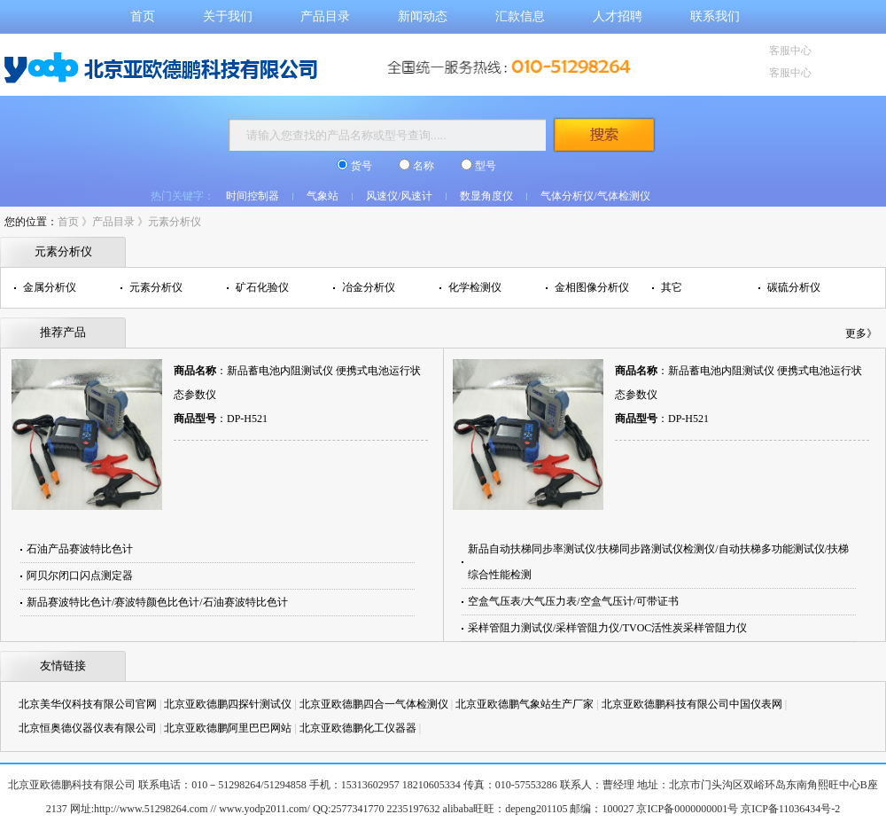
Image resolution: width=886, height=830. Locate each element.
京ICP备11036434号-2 (790, 809)
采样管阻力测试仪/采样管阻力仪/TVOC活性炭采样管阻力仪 (607, 628)
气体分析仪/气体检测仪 (594, 196)
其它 (671, 287)
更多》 (861, 333)
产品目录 (325, 16)
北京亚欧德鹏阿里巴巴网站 (227, 728)
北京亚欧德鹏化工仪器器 (357, 728)
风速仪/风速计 (399, 196)
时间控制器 (252, 196)
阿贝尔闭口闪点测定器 (80, 575)
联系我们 (715, 16)
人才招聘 (617, 16)
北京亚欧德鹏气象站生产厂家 (524, 704)
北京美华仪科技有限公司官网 (88, 704)
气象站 (322, 196)
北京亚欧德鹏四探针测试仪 (227, 704)
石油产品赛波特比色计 (80, 549)
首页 (142, 16)
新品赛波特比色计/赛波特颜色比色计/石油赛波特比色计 (157, 602)
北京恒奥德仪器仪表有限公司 (88, 728)
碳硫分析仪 (793, 287)
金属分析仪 (49, 287)
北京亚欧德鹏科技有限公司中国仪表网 (692, 704)
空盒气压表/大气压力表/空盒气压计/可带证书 (573, 601)
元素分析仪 (174, 221)
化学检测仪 (474, 287)
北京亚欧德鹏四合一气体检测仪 (373, 704)
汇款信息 (520, 16)
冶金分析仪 (368, 287)
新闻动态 (422, 16)
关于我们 (228, 16)
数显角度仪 (486, 196)
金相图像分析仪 (592, 287)
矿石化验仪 (262, 287)
